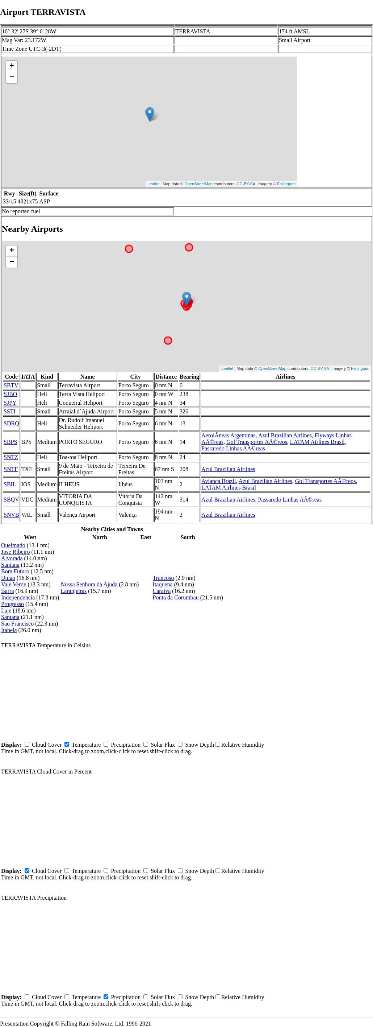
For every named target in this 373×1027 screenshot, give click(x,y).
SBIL (10, 484)
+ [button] (11, 66)
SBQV (11, 499)
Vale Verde (13, 584)
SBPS (10, 442)
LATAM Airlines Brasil (317, 442)
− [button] (11, 77)
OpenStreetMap (198, 184)
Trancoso (163, 578)
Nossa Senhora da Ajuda (88, 584)
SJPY (10, 403)
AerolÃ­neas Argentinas (228, 435)
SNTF (11, 469)
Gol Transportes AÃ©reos (256, 442)
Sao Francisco (17, 623)
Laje (6, 610)
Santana (10, 565)
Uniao (8, 578)
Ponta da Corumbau (176, 597)
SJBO (10, 394)
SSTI (10, 411)
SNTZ (11, 457)
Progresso (12, 604)
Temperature (86, 745)
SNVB (11, 515)
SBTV (11, 385)
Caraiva (162, 591)
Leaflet (153, 184)
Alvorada (12, 558)
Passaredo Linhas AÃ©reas (233, 448)
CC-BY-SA (246, 184)
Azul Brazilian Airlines (285, 435)
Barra (7, 591)
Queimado (13, 545)
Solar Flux (163, 745)
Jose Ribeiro (15, 552)
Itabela (9, 630)
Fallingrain (286, 184)
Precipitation (126, 745)
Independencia (18, 597)
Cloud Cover (47, 745)
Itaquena (163, 584)
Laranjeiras (73, 591)
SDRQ (11, 423)
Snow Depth (199, 745)
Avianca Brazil (218, 481)
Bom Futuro (15, 571)
